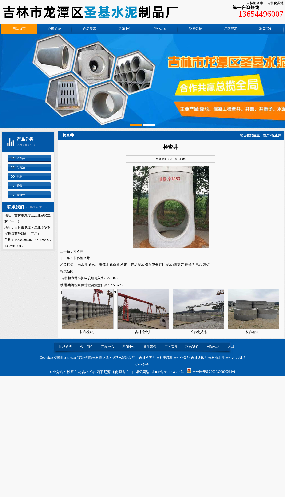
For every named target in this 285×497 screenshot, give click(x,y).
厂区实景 (171, 346)
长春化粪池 (198, 332)
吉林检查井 (254, 3)
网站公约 (213, 346)
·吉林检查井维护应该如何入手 (82, 278)
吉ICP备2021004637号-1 (169, 372)
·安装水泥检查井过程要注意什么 (83, 285)
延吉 (122, 372)
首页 (266, 135)
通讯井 (20, 185)
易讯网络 (142, 372)
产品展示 (89, 29)
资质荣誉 (195, 29)
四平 (100, 372)
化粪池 (20, 167)
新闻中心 (124, 29)
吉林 (85, 372)
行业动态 (160, 29)
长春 (93, 372)
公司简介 (54, 29)
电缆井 (20, 176)
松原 (71, 372)
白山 (130, 372)
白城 (78, 372)
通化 (115, 372)
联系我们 (266, 29)
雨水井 (20, 195)
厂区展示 (230, 29)
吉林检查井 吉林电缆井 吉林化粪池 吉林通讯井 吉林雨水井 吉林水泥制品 (192, 357)
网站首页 (19, 29)
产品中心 (107, 346)
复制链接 (84, 357)
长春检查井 (81, 258)
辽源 (107, 372)
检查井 (20, 158)
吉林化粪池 (275, 3)
